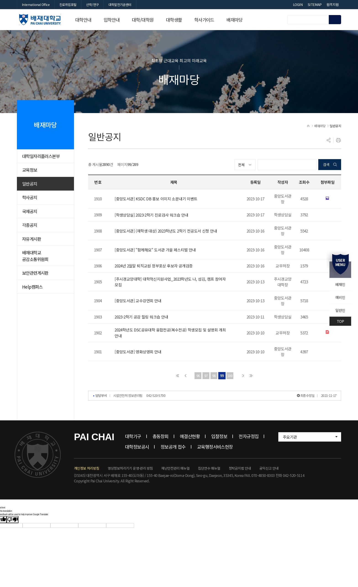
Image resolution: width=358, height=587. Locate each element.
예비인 (340, 297)
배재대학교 (40, 19)
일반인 (340, 310)
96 (198, 377)
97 (206, 377)
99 (222, 377)
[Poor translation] (12, 521)
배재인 (340, 284)
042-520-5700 (155, 397)
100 (229, 377)
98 (214, 377)
